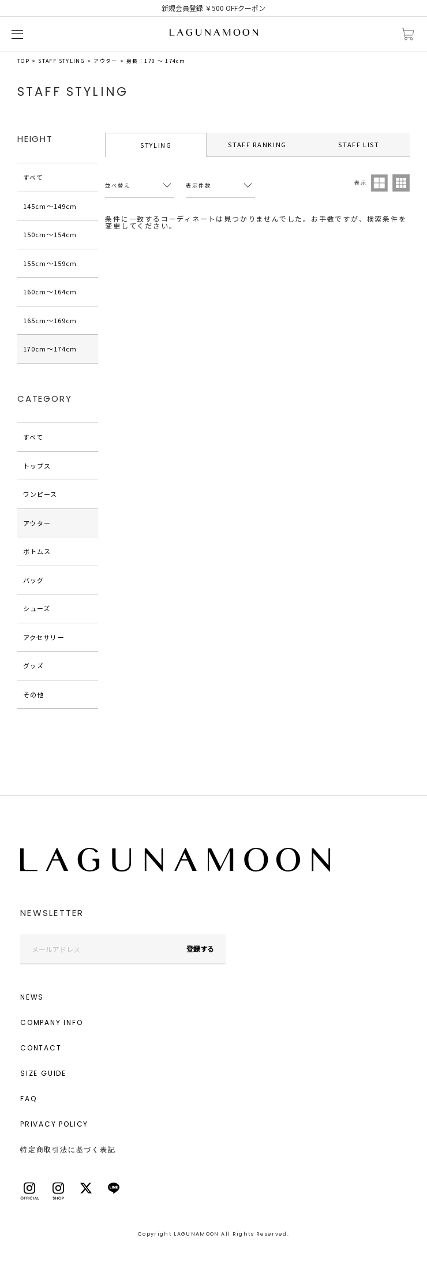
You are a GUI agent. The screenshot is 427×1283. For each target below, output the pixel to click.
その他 (33, 694)
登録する (200, 948)
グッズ (33, 665)
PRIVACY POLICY (54, 1124)
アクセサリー (44, 637)
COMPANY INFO (51, 1022)
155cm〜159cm (50, 263)
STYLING (156, 144)
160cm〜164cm (50, 291)
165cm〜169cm (50, 320)
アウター (105, 61)
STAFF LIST (359, 144)
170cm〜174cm (50, 348)
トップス (37, 465)
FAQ (28, 1099)
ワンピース (40, 494)
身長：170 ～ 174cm (155, 61)
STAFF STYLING (61, 61)
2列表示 (379, 183)
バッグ (33, 580)
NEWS (32, 997)
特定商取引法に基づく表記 (68, 1149)
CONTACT (41, 1048)
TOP (23, 61)
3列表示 (401, 183)
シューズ (36, 608)
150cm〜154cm (50, 234)
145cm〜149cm (50, 206)
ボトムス (37, 551)
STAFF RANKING (257, 144)
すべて (33, 177)
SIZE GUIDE (43, 1073)
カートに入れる (407, 34)
